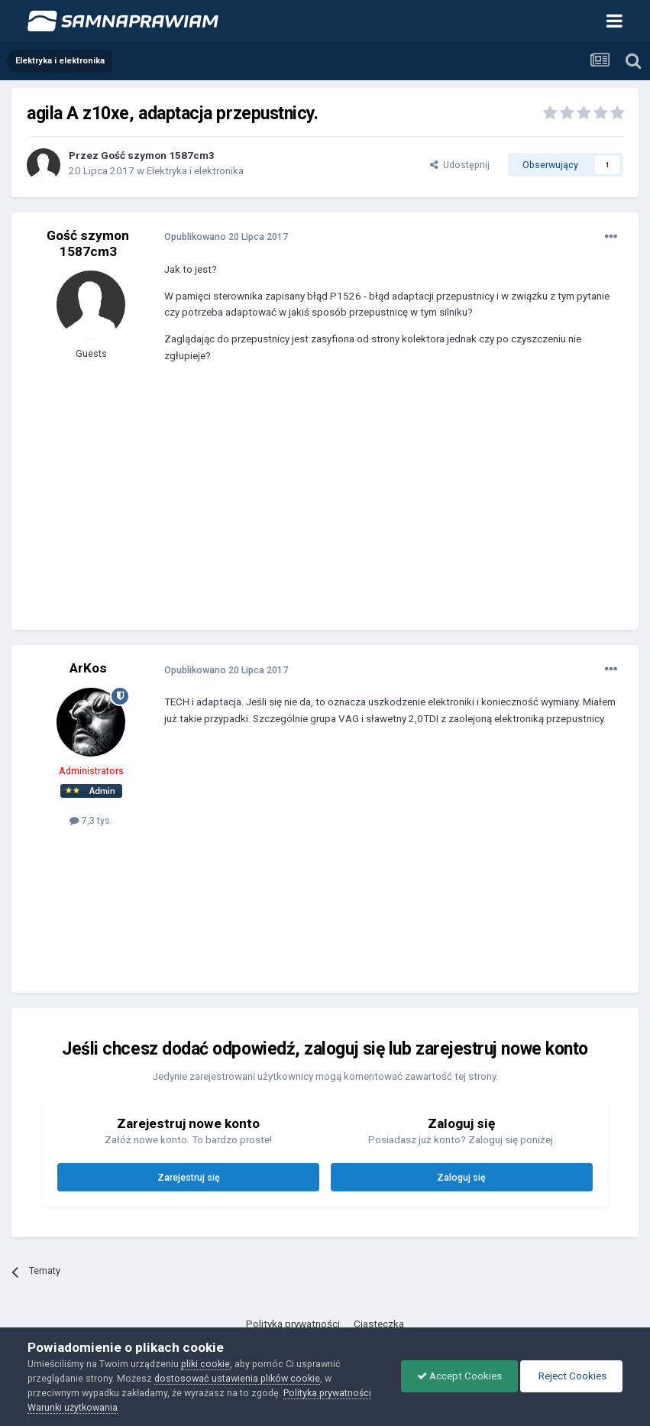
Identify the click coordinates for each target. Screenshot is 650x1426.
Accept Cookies (459, 1376)
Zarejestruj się (188, 1177)
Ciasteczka (379, 1324)
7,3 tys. (91, 820)
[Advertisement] (343, 507)
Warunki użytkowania (72, 1407)
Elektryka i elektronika (195, 171)
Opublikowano (226, 236)
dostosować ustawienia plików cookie (237, 1378)
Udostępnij (460, 164)
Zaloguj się (461, 1177)
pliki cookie (205, 1363)
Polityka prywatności (293, 1324)
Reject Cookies (571, 1376)
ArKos (88, 668)
